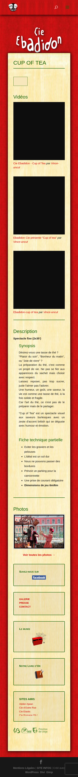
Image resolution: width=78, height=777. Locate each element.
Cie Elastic (24, 711)
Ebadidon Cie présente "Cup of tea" (35, 237)
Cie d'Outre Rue (27, 707)
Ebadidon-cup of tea (25, 312)
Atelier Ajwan (26, 704)
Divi (42, 772)
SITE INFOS (44, 768)
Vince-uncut (20, 241)
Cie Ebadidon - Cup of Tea (29, 163)
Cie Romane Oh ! (28, 715)
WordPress (32, 772)
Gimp (49, 772)
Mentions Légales (24, 768)
